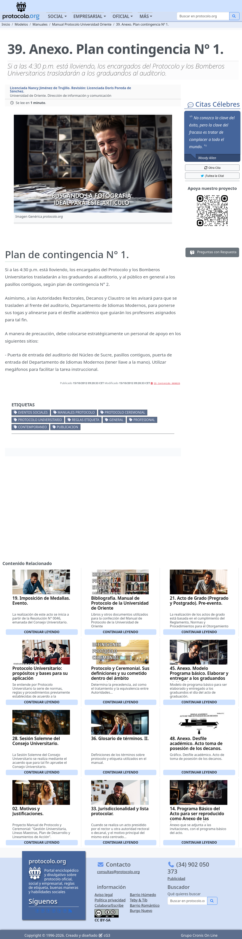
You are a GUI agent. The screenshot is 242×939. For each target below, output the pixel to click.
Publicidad (176, 878)
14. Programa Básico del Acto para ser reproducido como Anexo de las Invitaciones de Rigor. (197, 816)
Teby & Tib (138, 900)
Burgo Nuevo (141, 910)
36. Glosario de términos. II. (120, 738)
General (116, 419)
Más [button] (144, 16)
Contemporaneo (32, 427)
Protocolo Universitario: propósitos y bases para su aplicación (40, 673)
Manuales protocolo (76, 412)
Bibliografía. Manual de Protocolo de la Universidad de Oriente (120, 603)
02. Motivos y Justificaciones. (28, 811)
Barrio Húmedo (143, 894)
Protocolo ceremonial (125, 412)
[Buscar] (203, 16)
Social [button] (55, 16)
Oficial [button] (121, 16)
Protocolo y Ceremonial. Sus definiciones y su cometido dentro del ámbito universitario (120, 675)
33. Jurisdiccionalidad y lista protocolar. (120, 811)
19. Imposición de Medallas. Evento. (41, 600)
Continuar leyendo (42, 632)
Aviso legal (103, 894)
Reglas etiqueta (85, 419)
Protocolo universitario (40, 419)
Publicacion (67, 427)
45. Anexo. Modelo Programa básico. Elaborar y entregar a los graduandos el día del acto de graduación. (199, 678)
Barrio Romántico (144, 905)
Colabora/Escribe (108, 905)
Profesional (144, 419)
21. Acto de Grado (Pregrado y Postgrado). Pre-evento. (199, 600)
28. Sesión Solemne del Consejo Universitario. (36, 741)
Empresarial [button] (88, 16)
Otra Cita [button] (212, 168)
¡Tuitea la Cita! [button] (212, 176)
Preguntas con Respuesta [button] (212, 252)
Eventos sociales (33, 412)
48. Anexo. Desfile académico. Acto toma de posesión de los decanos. (196, 743)
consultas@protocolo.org (118, 871)
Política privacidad (109, 900)
